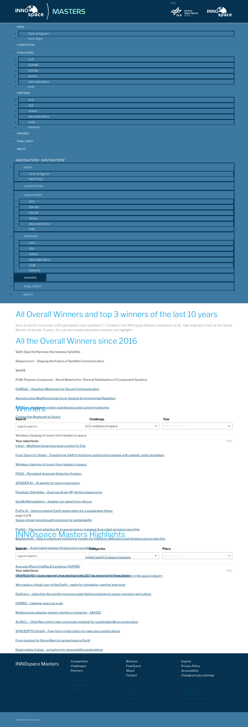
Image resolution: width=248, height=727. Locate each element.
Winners (23, 133)
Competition (26, 45)
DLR (31, 59)
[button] (124, 160)
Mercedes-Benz (38, 82)
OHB (31, 87)
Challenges (25, 52)
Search (21, 419)
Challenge (96, 419)
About (21, 149)
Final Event (25, 141)
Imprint (186, 661)
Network (34, 127)
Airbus (32, 76)
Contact (131, 675)
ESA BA (33, 70)
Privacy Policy (190, 666)
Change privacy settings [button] (197, 675)
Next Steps (35, 38)
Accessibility (190, 670)
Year (166, 419)
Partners (23, 93)
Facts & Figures (38, 33)
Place (166, 549)
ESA (31, 105)
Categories (97, 549)
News (20, 27)
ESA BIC (33, 65)
